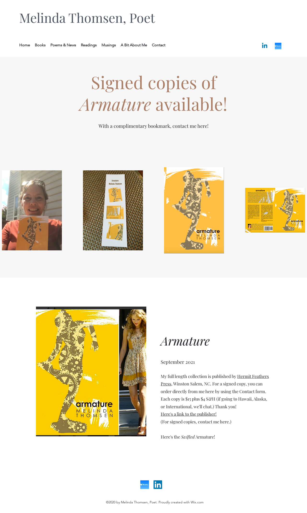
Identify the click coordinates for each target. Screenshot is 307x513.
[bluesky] (278, 46)
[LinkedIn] (158, 484)
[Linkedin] (264, 46)
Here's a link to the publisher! (189, 414)
